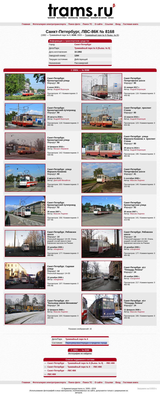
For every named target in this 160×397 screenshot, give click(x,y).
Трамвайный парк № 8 (76, 339)
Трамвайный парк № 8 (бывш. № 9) (92, 48)
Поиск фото (74, 24)
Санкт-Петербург (82, 44)
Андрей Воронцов (61, 89)
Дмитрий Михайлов (61, 180)
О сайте (98, 24)
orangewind (58, 249)
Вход (117, 24)
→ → (81, 363)
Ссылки (109, 24)
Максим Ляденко (137, 180)
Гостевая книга (130, 24)
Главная (26, 24)
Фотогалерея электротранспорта (49, 24)
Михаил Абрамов (60, 149)
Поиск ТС (87, 24)
